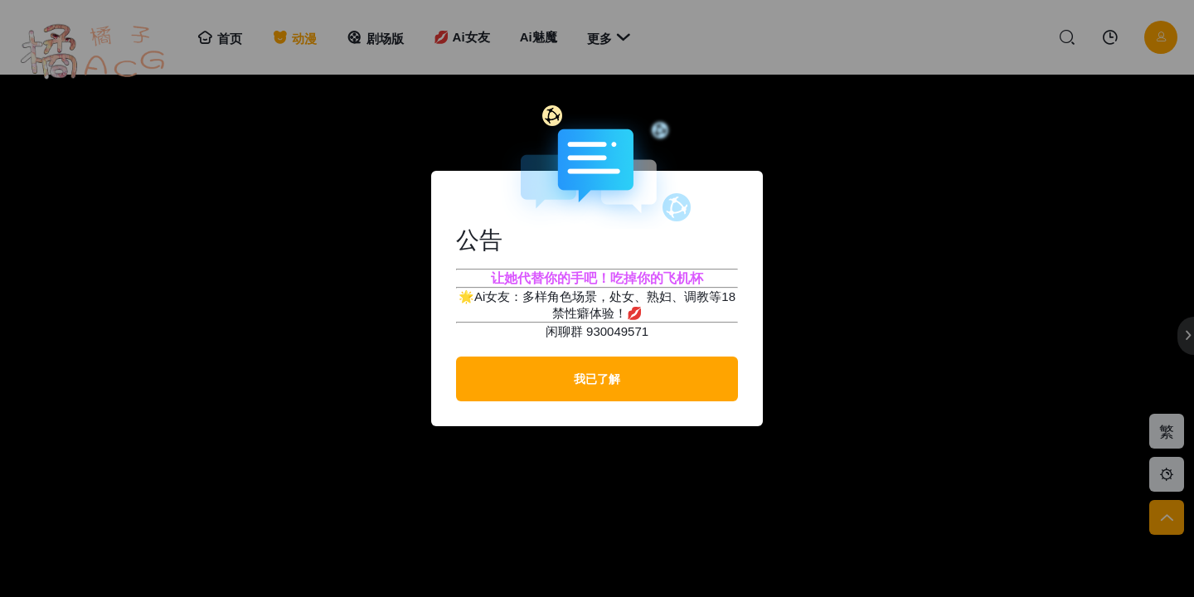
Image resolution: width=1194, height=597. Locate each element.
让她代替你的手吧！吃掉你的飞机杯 (597, 278)
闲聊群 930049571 (597, 331)
